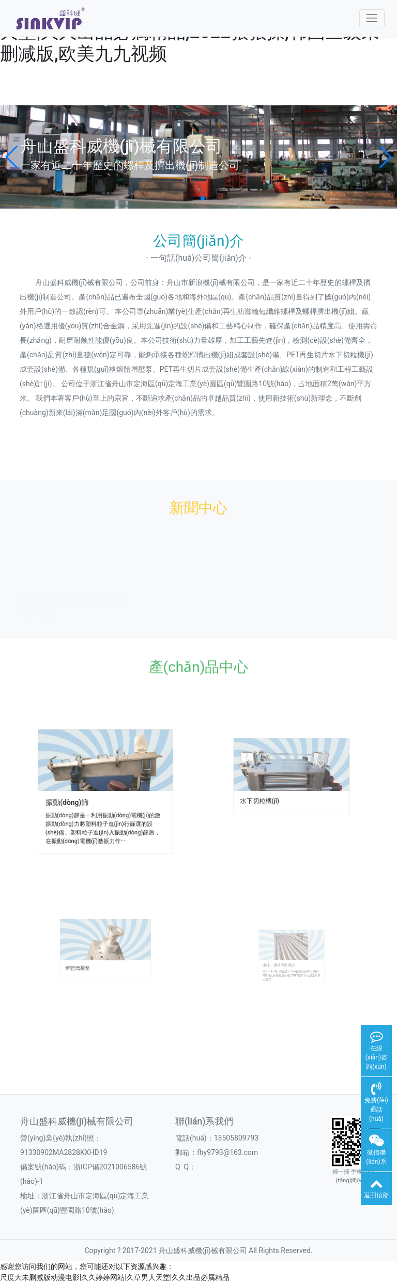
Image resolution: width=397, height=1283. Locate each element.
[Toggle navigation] (372, 18)
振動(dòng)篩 (87, 797)
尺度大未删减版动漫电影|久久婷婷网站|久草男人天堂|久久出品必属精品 (115, 1277)
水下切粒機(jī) (277, 795)
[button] (12, 157)
